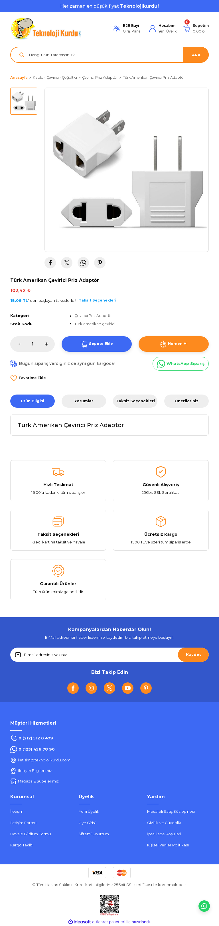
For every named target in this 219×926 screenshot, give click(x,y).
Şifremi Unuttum (94, 834)
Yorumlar (83, 401)
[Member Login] (127, 29)
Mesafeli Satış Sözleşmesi (171, 811)
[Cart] (196, 29)
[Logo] (46, 28)
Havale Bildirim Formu (30, 834)
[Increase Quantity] (49, 343)
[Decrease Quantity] (15, 343)
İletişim (16, 811)
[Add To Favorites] (28, 378)
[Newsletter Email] (109, 654)
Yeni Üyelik (89, 811)
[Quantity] (32, 343)
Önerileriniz (186, 401)
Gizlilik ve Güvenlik (164, 822)
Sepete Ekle (97, 343)
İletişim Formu (23, 822)
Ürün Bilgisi (32, 401)
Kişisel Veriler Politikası (168, 845)
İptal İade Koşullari (164, 834)
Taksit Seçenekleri (135, 401)
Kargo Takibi (21, 845)
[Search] (109, 55)
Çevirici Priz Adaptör (93, 315)
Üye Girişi (87, 822)
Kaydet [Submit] (193, 654)
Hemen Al (173, 343)
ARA (196, 54)
